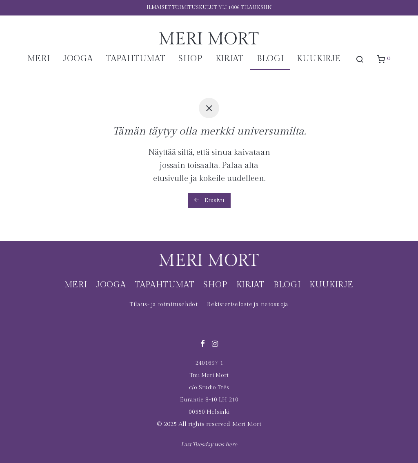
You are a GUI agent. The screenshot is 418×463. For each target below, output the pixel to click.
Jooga (78, 59)
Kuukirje (319, 59)
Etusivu (209, 200)
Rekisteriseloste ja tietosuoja (248, 304)
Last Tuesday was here (209, 444)
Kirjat (230, 59)
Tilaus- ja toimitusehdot (163, 304)
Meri (38, 59)
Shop (190, 59)
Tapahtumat (135, 59)
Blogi (270, 59)
